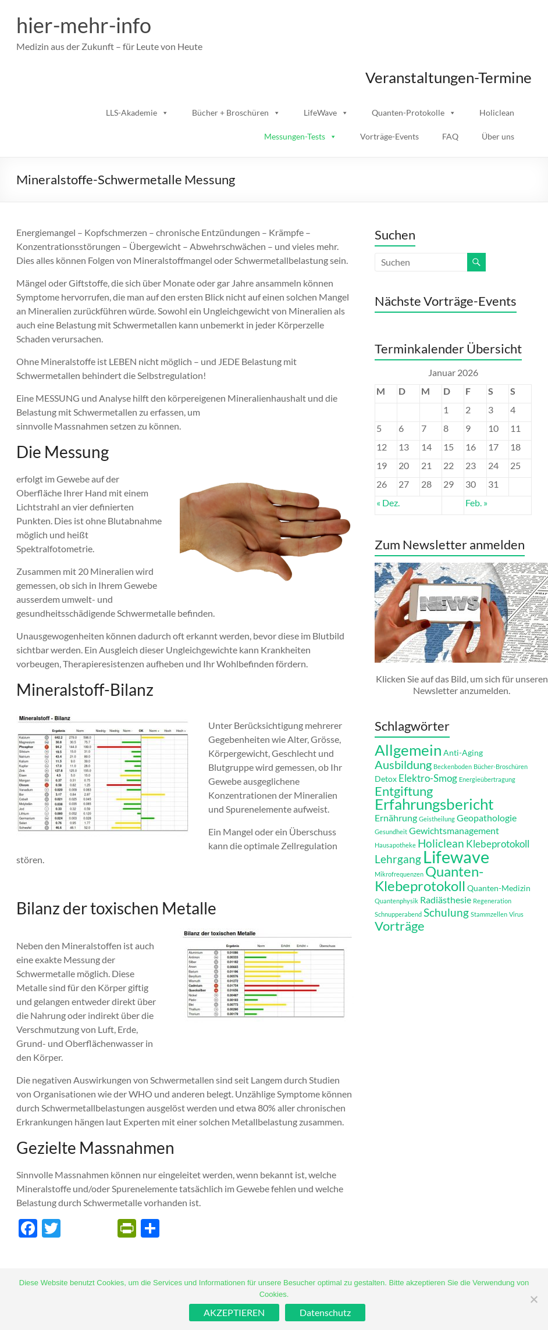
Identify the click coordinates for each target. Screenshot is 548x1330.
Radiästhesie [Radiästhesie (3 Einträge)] (445, 899)
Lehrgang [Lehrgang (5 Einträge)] (398, 859)
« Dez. (388, 502)
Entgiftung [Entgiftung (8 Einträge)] (404, 791)
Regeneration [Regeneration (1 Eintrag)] (492, 900)
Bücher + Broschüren (230, 112)
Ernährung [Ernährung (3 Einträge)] (396, 817)
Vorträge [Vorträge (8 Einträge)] (400, 926)
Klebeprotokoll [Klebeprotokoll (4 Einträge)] (497, 844)
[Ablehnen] (533, 1299)
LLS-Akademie (131, 112)
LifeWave (320, 112)
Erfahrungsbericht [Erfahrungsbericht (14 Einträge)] (434, 804)
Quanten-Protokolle (408, 112)
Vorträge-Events (389, 136)
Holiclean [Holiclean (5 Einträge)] (441, 843)
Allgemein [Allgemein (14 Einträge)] (408, 750)
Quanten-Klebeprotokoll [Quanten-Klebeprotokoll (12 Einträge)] (429, 878)
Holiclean (496, 112)
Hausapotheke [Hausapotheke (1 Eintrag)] (395, 845)
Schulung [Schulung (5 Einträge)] (446, 912)
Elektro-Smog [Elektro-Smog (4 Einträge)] (427, 778)
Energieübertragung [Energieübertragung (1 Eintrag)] (487, 779)
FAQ (450, 136)
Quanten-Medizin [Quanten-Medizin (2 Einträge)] (499, 888)
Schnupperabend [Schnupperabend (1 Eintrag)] (398, 914)
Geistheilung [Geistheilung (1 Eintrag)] (437, 819)
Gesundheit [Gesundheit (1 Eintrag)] (391, 831)
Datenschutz (325, 1312)
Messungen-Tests (294, 136)
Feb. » (476, 502)
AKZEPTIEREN (234, 1312)
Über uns (498, 136)
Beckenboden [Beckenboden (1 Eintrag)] (452, 766)
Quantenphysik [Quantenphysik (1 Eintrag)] (396, 900)
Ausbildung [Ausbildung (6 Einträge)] (403, 764)
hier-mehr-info (83, 25)
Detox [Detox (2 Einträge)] (386, 779)
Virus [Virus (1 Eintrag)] (516, 914)
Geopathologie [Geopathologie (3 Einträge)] (487, 817)
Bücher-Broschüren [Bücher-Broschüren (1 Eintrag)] (501, 766)
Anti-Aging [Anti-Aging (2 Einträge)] (463, 752)
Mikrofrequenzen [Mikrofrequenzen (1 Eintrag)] (399, 874)
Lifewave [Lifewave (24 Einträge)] (456, 856)
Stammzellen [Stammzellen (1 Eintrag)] (489, 914)
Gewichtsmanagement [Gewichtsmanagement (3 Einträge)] (454, 830)
